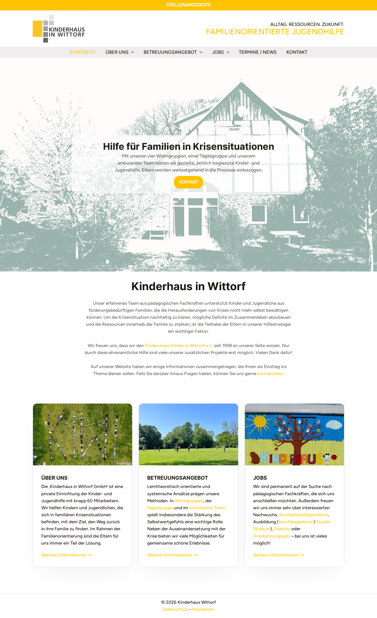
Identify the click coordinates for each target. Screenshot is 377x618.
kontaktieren (270, 373)
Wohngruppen (189, 500)
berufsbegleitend (296, 521)
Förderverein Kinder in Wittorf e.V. (179, 345)
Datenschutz (175, 609)
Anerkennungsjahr (271, 536)
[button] (131, 52)
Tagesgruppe (160, 507)
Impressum (203, 609)
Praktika (282, 528)
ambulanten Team (207, 507)
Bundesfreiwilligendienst (303, 514)
